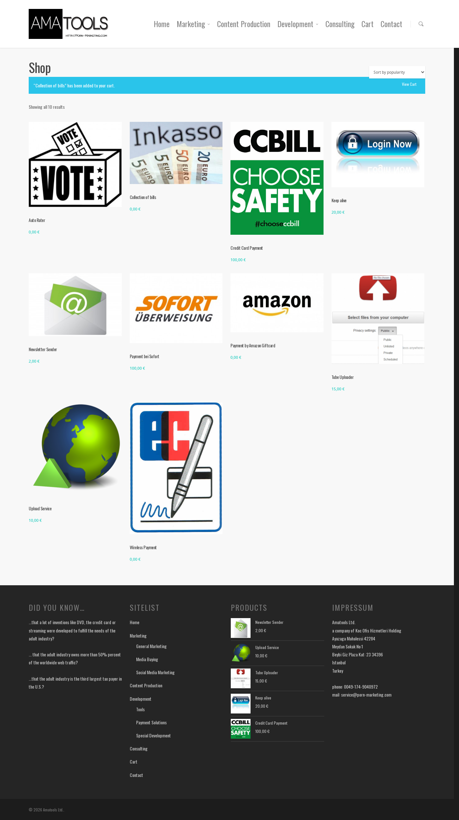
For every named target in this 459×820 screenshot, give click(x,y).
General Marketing (151, 646)
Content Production (243, 23)
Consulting (339, 23)
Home (162, 23)
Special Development (153, 735)
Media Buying (147, 659)
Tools (140, 709)
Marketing (194, 23)
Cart (367, 23)
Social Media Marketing (155, 672)
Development (298, 23)
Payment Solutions (151, 722)
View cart (409, 84)
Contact (391, 23)
